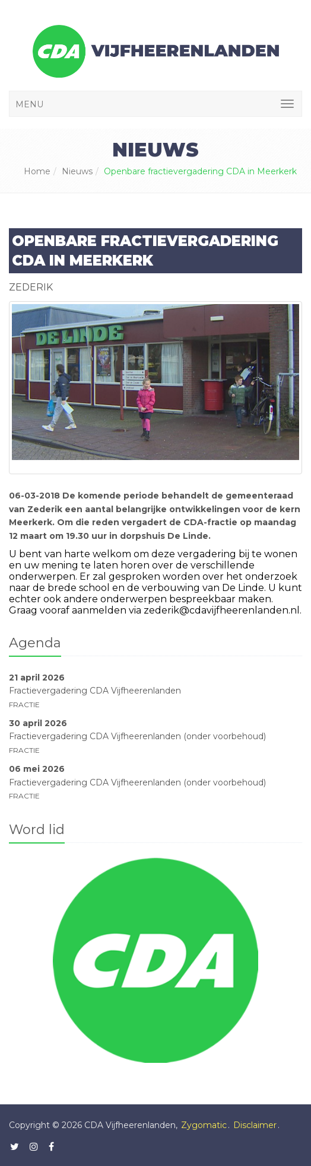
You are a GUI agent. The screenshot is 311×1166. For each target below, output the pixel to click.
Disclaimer (255, 1125)
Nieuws (77, 171)
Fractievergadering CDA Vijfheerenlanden (95, 690)
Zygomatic (204, 1125)
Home (37, 171)
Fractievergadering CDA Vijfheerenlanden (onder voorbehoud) (137, 736)
